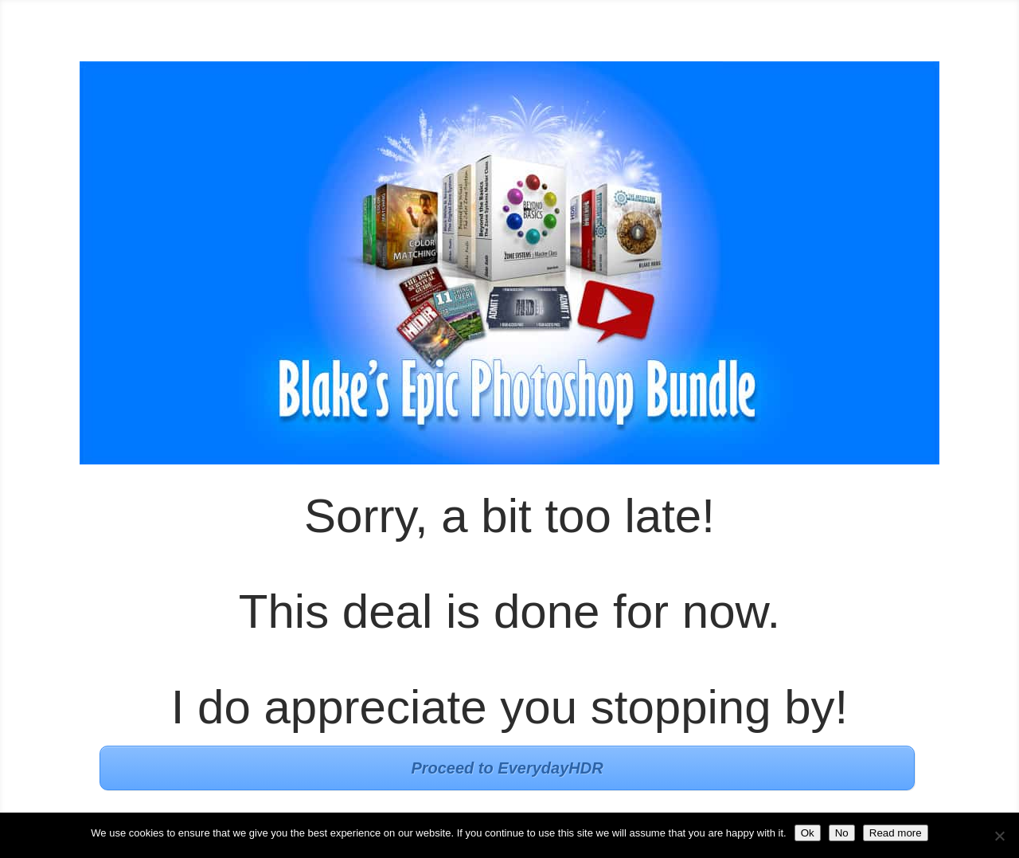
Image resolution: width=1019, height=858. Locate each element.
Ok (807, 833)
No (842, 833)
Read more (895, 833)
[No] (999, 836)
